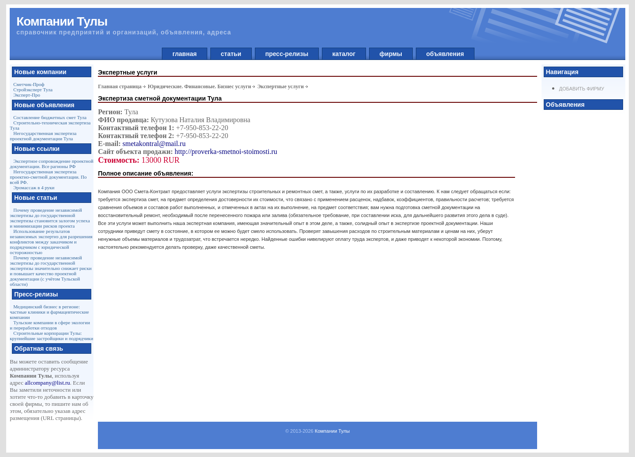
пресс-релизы (287, 53)
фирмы (391, 53)
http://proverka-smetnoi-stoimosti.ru (226, 151)
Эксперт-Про (26, 94)
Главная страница (120, 86)
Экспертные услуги (280, 86)
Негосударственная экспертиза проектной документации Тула (43, 136)
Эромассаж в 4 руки (33, 187)
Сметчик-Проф (29, 84)
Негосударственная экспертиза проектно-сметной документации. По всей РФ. (48, 177)
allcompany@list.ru (47, 382)
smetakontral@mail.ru (154, 143)
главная (184, 53)
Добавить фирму (581, 88)
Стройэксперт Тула (32, 89)
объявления (445, 53)
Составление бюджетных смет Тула (49, 117)
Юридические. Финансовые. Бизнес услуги (199, 86)
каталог (344, 53)
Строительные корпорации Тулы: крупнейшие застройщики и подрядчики (51, 335)
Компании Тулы (332, 431)
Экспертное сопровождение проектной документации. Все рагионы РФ (51, 163)
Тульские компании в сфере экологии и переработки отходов (50, 325)
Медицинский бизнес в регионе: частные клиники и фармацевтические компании (49, 312)
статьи (231, 53)
